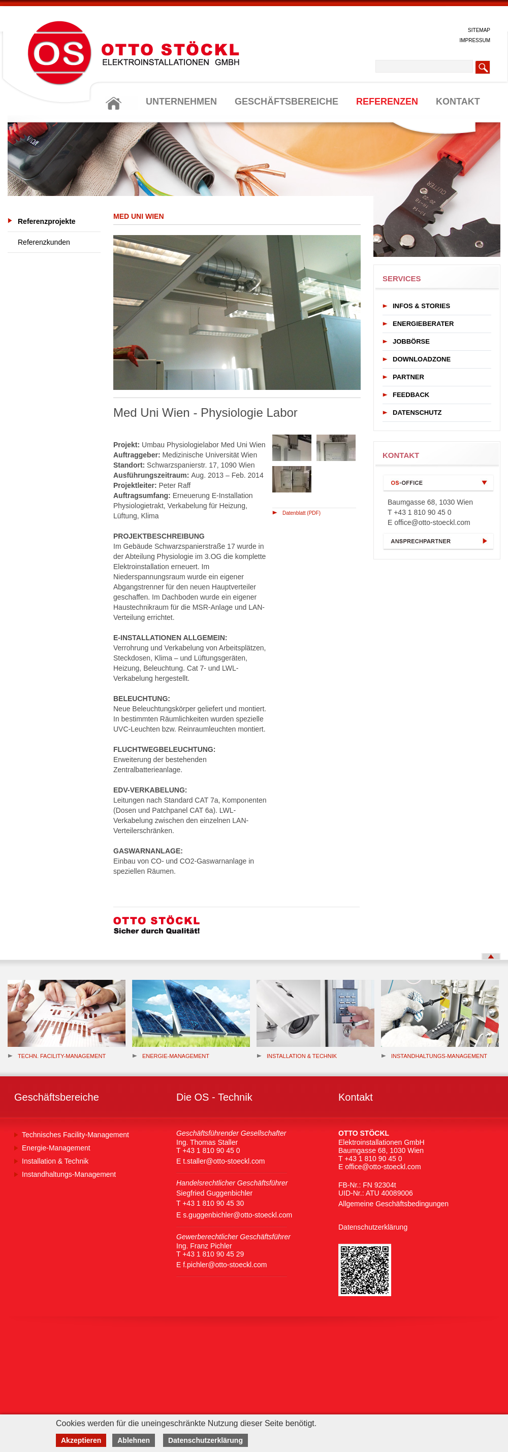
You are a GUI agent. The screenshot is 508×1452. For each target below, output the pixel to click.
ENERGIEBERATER (423, 323)
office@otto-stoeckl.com (432, 522)
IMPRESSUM (474, 40)
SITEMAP (479, 30)
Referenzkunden (44, 242)
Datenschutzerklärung (372, 1227)
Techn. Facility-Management (57, 1056)
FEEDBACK (411, 395)
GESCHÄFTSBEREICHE (286, 101)
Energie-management (170, 1056)
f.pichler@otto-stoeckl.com (225, 1265)
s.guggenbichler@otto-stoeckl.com (237, 1215)
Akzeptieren (81, 1440)
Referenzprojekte (47, 221)
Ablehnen (133, 1440)
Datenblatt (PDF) (301, 513)
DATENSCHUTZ (417, 412)
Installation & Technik (297, 1056)
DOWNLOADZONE (422, 359)
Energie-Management (56, 1148)
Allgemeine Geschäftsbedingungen (393, 1204)
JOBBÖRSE (411, 341)
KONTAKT (458, 101)
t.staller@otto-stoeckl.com (224, 1161)
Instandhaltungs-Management (434, 1056)
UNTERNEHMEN (181, 101)
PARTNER (408, 377)
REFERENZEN (387, 101)
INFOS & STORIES (421, 306)
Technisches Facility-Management (75, 1135)
